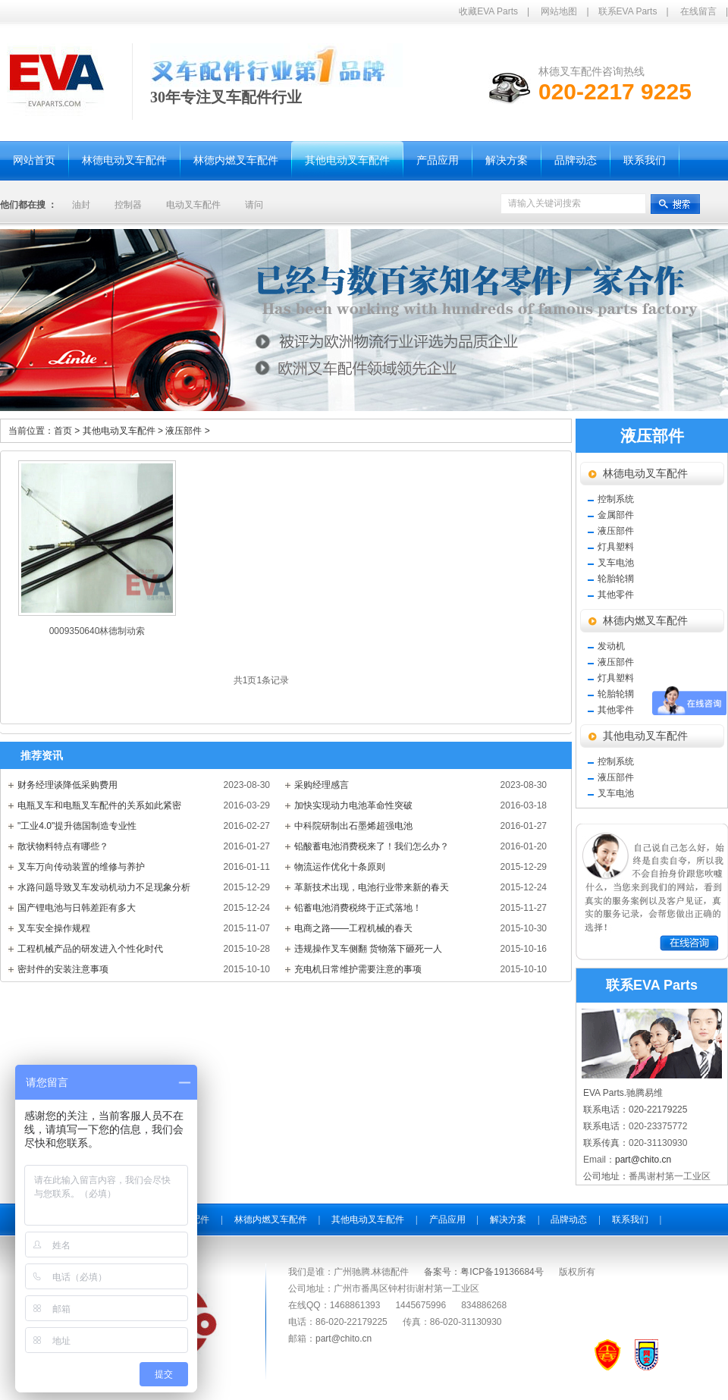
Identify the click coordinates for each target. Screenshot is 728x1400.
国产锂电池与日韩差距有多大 (76, 907)
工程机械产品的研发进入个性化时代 (90, 948)
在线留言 (698, 11)
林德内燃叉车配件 (645, 620)
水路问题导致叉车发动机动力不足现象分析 (103, 887)
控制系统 (616, 499)
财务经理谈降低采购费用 (67, 785)
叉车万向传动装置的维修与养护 (81, 867)
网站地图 (559, 11)
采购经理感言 (321, 785)
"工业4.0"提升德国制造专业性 (76, 826)
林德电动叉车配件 (645, 473)
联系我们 (630, 1219)
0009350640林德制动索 (97, 631)
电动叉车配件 (193, 204)
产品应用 (447, 1219)
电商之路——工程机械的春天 (353, 928)
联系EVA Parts (627, 11)
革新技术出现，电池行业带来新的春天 (371, 887)
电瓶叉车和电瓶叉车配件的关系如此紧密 (99, 805)
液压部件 (187, 430)
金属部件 (616, 515)
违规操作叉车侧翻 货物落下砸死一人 (368, 948)
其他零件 (616, 594)
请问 (254, 204)
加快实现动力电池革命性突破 (353, 805)
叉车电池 (616, 562)
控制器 (128, 204)
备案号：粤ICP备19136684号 (483, 1272)
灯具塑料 (616, 546)
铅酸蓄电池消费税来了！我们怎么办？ (371, 846)
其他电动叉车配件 (124, 430)
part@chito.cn (643, 1159)
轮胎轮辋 (616, 578)
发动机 (611, 646)
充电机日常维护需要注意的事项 (358, 969)
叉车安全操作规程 (53, 928)
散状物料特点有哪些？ (62, 846)
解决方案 (508, 1219)
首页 (63, 430)
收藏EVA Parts (488, 11)
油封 (81, 204)
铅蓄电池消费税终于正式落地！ (358, 907)
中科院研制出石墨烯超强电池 (353, 826)
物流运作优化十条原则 (339, 867)
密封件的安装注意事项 (62, 969)
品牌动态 (569, 1219)
